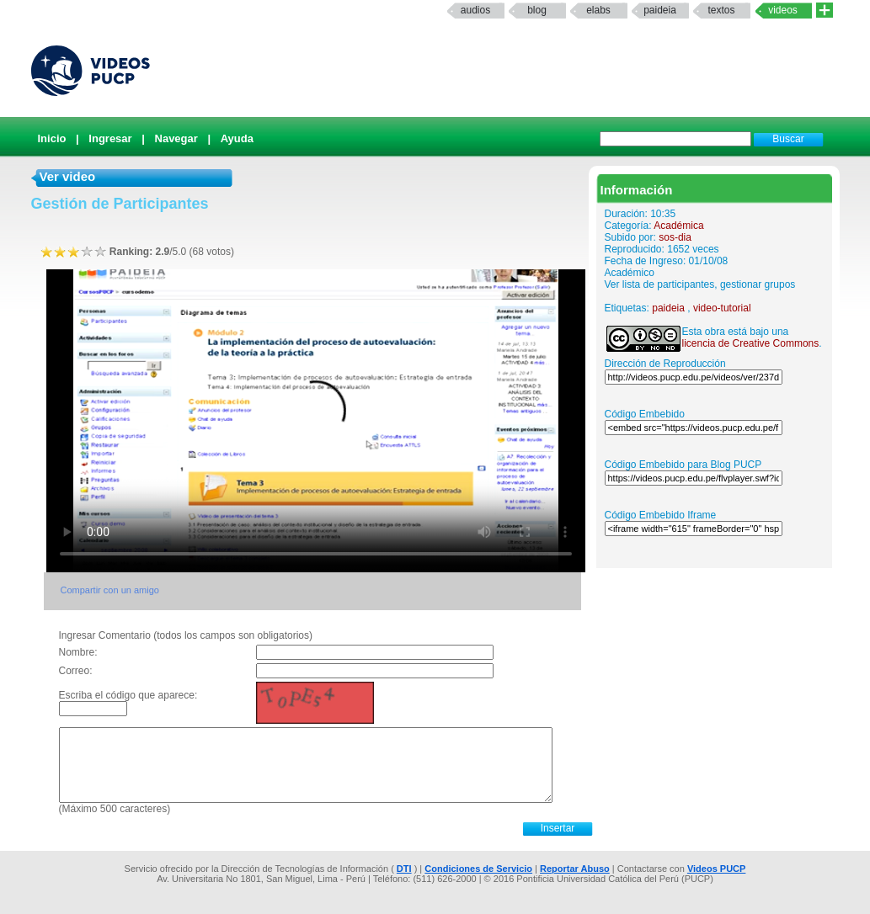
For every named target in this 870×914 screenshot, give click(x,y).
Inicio (52, 138)
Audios (475, 10)
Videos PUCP (716, 869)
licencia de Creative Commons (750, 343)
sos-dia (675, 237)
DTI (404, 869)
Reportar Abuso (575, 869)
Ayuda (237, 138)
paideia (659, 10)
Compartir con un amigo (110, 590)
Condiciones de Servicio (478, 869)
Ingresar (109, 138)
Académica (678, 225)
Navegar (176, 138)
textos (720, 10)
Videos (783, 10)
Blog (537, 10)
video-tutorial (722, 308)
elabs (598, 10)
